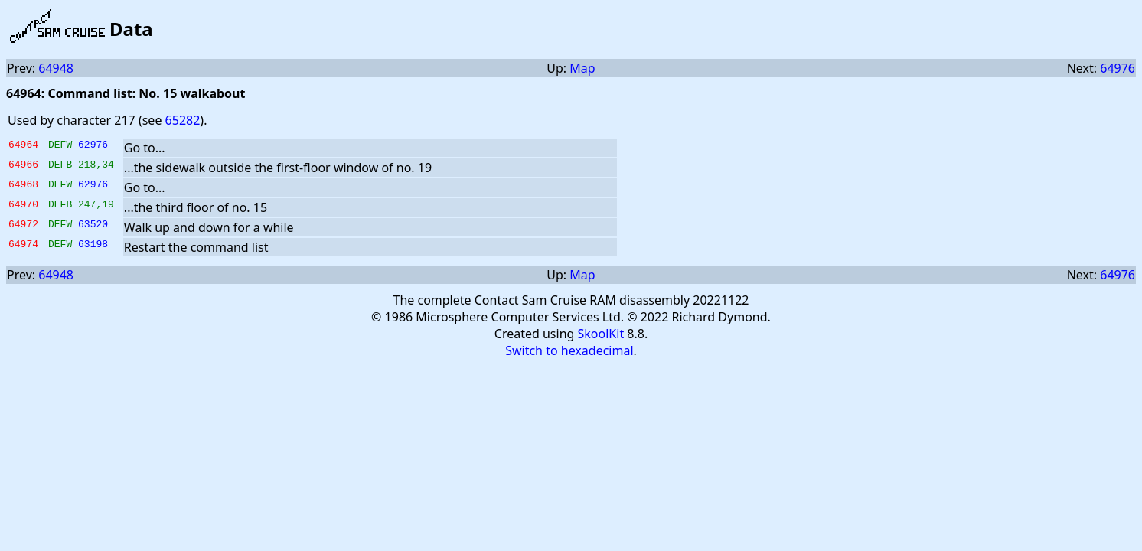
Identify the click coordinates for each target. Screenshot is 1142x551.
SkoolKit (601, 333)
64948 (55, 68)
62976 (93, 146)
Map (582, 68)
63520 (93, 226)
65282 (183, 120)
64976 (1117, 68)
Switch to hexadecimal (569, 350)
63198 (93, 246)
